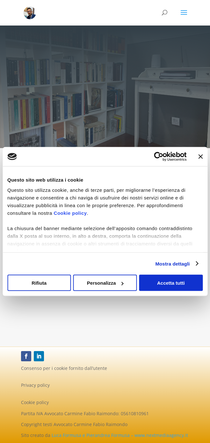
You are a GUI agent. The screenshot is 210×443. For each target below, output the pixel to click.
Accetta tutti (171, 283)
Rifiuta (39, 283)
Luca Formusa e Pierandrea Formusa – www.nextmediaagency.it (120, 435)
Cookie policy (70, 212)
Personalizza (105, 283)
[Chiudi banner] (200, 156)
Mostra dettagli (172, 263)
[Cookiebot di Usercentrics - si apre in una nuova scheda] (158, 156)
